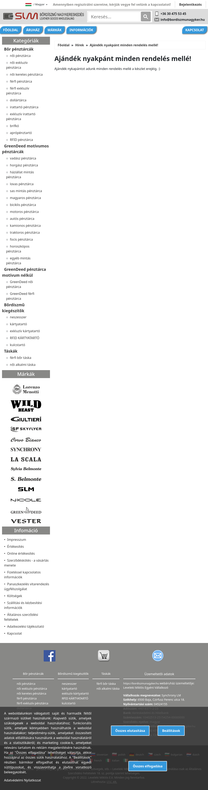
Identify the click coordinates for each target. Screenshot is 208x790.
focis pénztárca (21, 239)
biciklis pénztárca (23, 204)
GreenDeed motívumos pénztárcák (25, 149)
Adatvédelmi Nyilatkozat (22, 780)
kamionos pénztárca (25, 225)
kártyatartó (18, 324)
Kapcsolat (194, 30)
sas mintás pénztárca (26, 191)
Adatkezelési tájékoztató (25, 626)
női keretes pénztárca (26, 74)
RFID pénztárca (21, 139)
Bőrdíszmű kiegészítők (13, 307)
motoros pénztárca (24, 211)
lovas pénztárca (22, 184)
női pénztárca (20, 55)
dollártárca (18, 100)
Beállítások (171, 730)
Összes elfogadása (147, 766)
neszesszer (18, 317)
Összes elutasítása (130, 730)
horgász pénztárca (24, 165)
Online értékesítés (21, 553)
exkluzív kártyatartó (25, 331)
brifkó (14, 126)
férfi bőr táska (20, 357)
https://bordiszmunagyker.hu (141, 683)
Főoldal (10, 30)
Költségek (14, 596)
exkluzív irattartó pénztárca (21, 116)
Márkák (55, 30)
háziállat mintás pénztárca (20, 174)
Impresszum (16, 539)
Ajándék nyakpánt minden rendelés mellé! (124, 45)
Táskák (10, 351)
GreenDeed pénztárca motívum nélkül (24, 272)
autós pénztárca (22, 218)
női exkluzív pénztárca (17, 65)
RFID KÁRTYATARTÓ (24, 338)
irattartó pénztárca (24, 107)
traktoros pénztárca (25, 232)
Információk (81, 30)
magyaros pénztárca (25, 198)
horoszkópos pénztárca (17, 248)
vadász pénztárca (23, 158)
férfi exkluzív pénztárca (17, 90)
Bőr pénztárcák (19, 49)
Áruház (33, 30)
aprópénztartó (21, 133)
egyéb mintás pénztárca (18, 260)
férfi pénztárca (21, 81)
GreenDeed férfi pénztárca (20, 296)
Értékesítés (15, 546)
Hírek (79, 45)
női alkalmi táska (23, 364)
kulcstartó (17, 345)
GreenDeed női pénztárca (19, 284)
